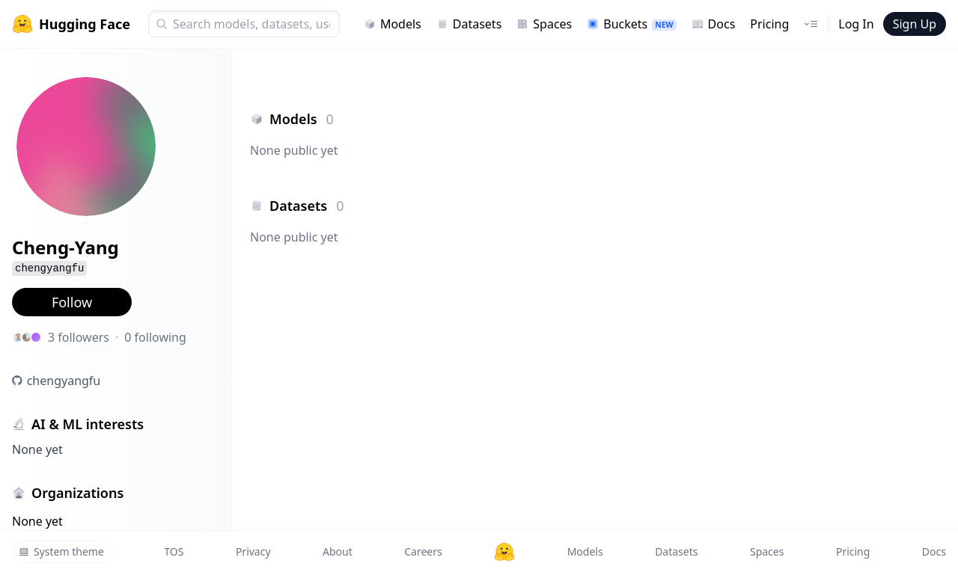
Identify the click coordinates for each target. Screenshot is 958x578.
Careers (423, 551)
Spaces (544, 24)
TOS (173, 551)
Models (392, 24)
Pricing (769, 24)
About (338, 551)
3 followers (78, 337)
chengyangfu (64, 380)
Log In (855, 24)
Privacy (253, 551)
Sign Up (914, 24)
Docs (714, 24)
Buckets (631, 24)
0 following (155, 337)
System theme (61, 551)
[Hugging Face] (504, 551)
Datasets (469, 24)
